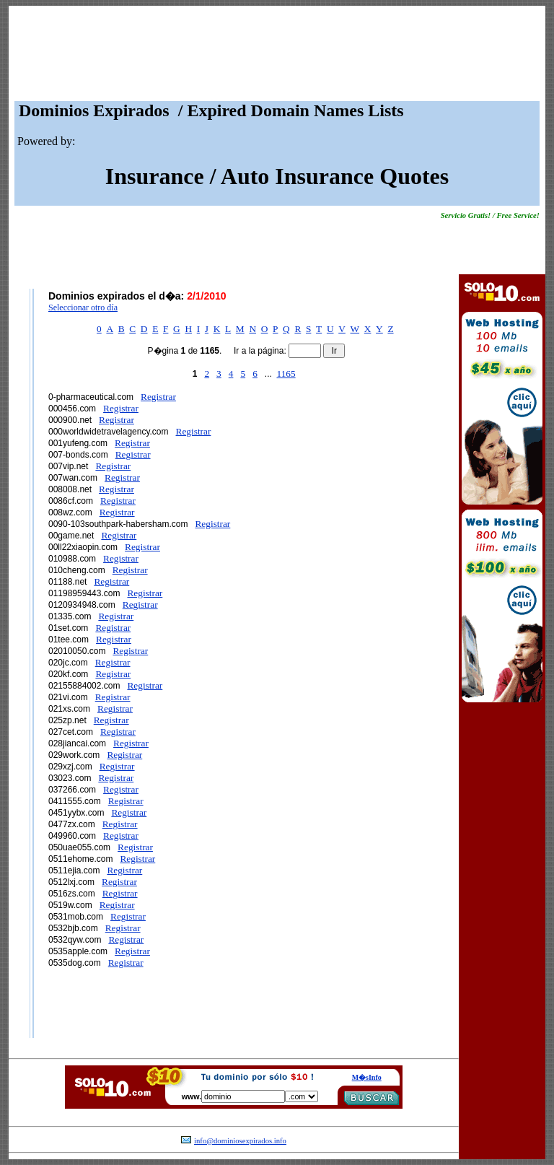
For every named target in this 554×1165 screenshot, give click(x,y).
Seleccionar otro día (83, 307)
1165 (285, 373)
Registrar (158, 396)
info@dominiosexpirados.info (240, 1141)
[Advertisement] (277, 57)
